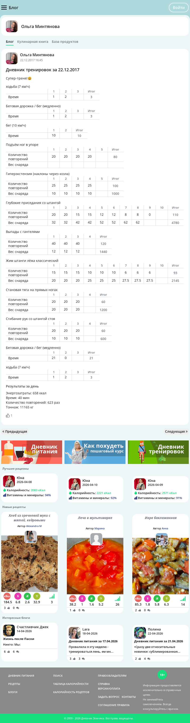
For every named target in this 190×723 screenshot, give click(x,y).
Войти (179, 7)
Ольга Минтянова (40, 26)
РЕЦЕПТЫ (14, 684)
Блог (10, 42)
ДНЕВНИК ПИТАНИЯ (21, 675)
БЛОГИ (12, 692)
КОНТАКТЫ (129, 697)
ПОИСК (58, 675)
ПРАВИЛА (123, 705)
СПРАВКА (104, 684)
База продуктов (65, 42)
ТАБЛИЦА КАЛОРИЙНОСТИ (71, 684)
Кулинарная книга (32, 42)
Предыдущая (14, 431)
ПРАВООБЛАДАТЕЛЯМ (112, 675)
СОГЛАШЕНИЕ (107, 705)
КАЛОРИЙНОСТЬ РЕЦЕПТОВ (71, 692)
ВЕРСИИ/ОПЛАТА (109, 688)
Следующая (176, 431)
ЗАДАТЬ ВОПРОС (109, 697)
